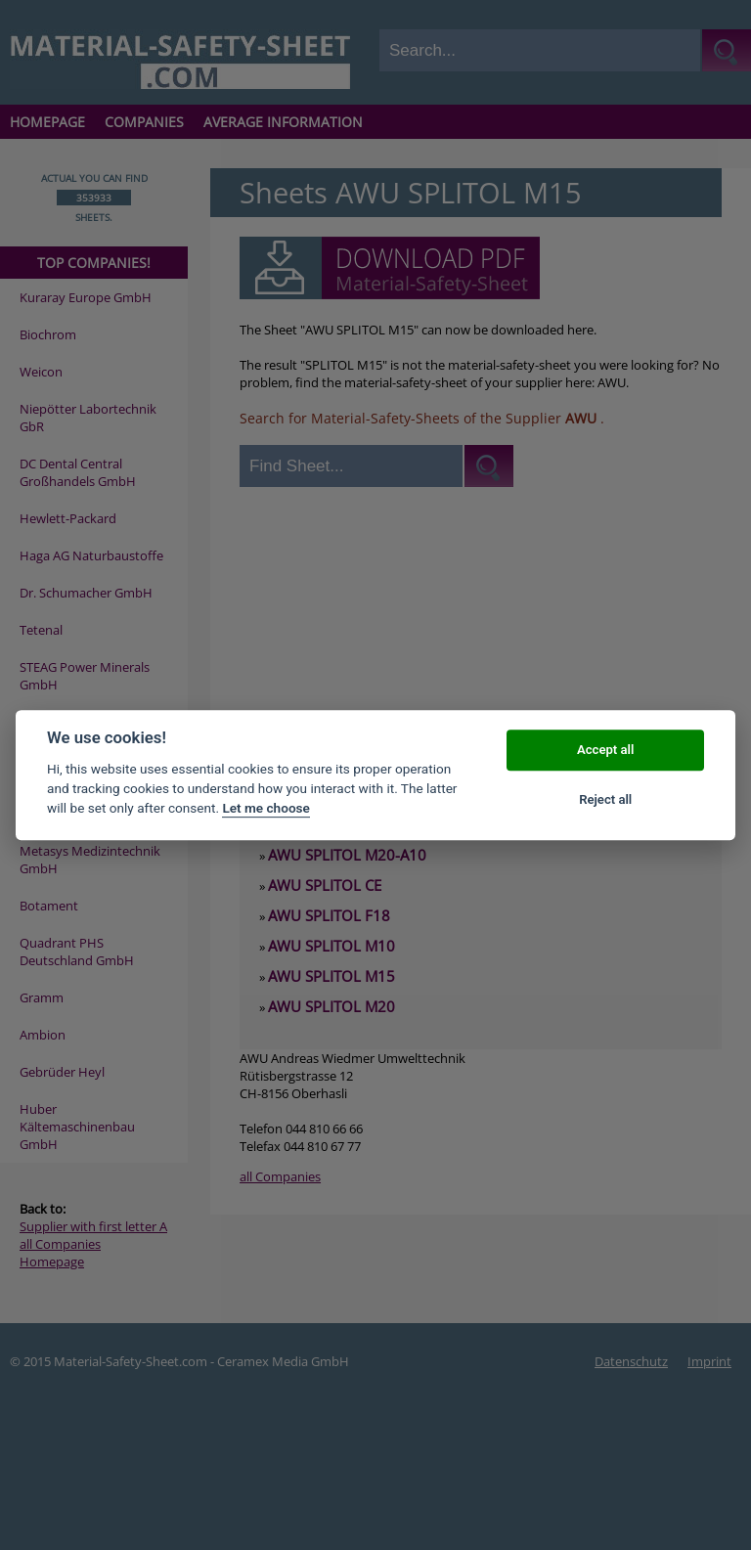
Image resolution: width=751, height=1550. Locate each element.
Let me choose (265, 809)
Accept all (605, 750)
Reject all (605, 799)
